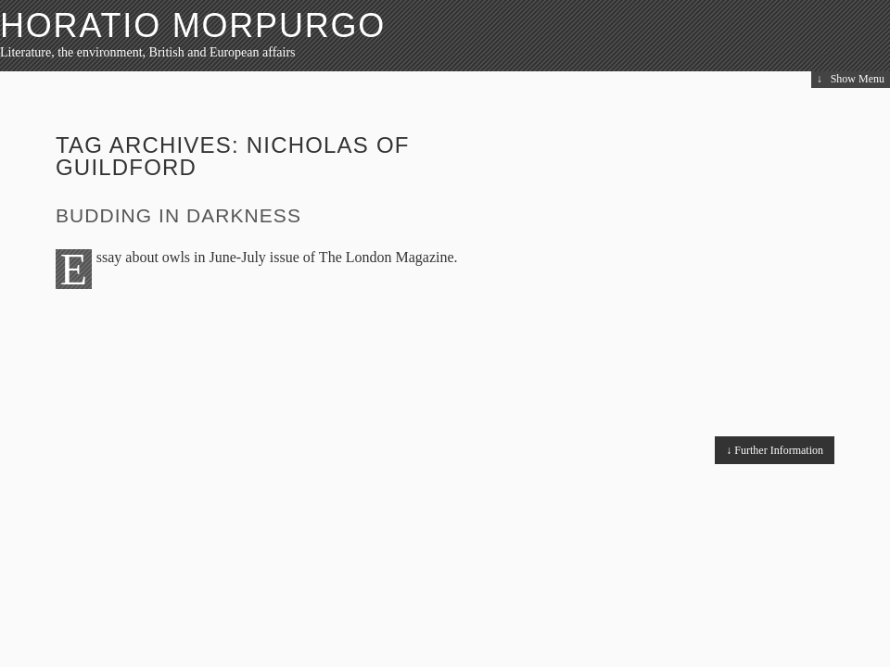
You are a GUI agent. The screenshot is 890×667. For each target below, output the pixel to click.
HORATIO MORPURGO (193, 25)
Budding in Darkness (178, 215)
